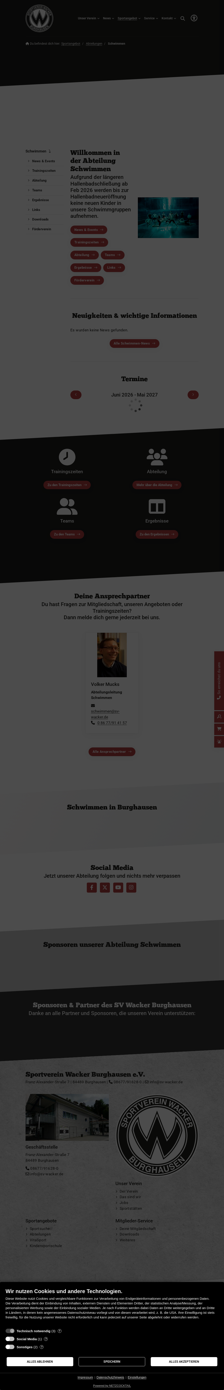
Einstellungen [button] (137, 1377)
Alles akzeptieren (184, 1361)
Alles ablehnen (40, 1361)
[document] (112, 1307)
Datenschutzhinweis (110, 1377)
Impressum (85, 1377)
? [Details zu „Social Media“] (46, 1339)
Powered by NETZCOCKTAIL (112, 1385)
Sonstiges (25, 1347)
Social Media (27, 1339)
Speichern (111, 1361)
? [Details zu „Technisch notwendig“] (59, 1331)
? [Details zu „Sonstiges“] (41, 1347)
